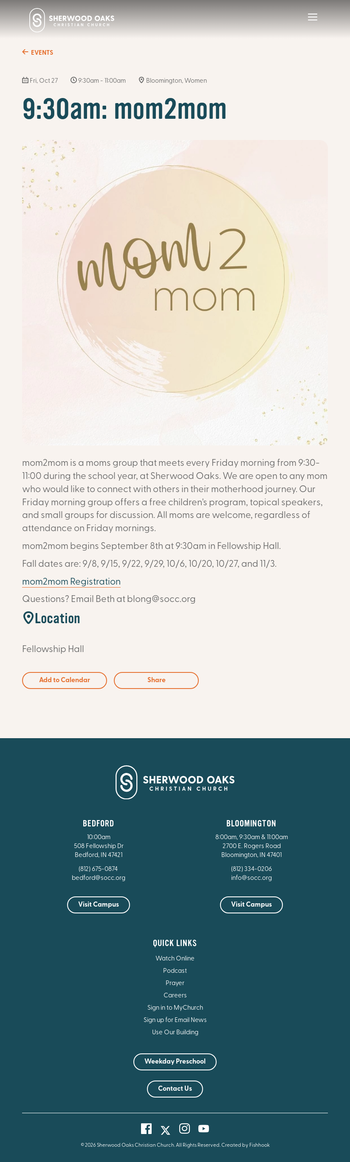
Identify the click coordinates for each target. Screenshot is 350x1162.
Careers (175, 996)
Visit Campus (98, 905)
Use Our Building (175, 1033)
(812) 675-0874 (99, 869)
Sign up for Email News (175, 1020)
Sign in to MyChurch (175, 1008)
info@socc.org (251, 878)
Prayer (175, 983)
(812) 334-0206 (251, 869)
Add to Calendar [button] (64, 680)
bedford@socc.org (98, 878)
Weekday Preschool (175, 1061)
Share (156, 680)
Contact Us (175, 1089)
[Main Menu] (312, 23)
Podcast (175, 971)
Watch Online (175, 959)
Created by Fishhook (245, 1145)
